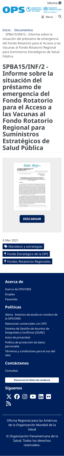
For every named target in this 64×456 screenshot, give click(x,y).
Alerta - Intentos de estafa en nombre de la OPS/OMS (31, 316)
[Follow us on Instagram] (24, 397)
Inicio (7, 30)
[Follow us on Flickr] (48, 397)
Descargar (32, 219)
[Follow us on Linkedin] (41, 397)
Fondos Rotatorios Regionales (29, 261)
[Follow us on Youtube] (33, 397)
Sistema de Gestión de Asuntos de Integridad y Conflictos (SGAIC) (27, 330)
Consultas (11, 371)
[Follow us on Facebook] (17, 397)
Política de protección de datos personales (25, 344)
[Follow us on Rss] (8, 404)
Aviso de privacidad (17, 337)
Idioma (54, 3)
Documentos (23, 30)
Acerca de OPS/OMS (18, 289)
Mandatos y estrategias (25, 246)
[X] (9, 397)
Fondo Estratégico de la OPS (27, 254)
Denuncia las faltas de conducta (32, 380)
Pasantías (11, 299)
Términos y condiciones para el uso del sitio (30, 353)
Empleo (10, 294)
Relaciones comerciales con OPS (26, 323)
